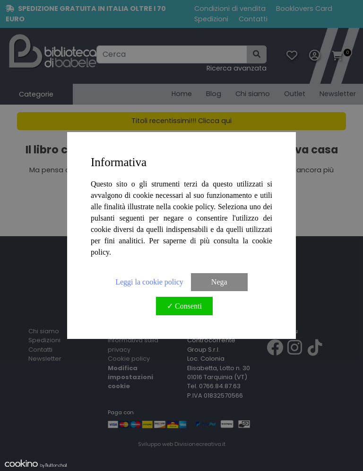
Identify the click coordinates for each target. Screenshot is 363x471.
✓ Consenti (184, 306)
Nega (219, 282)
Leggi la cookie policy (149, 282)
